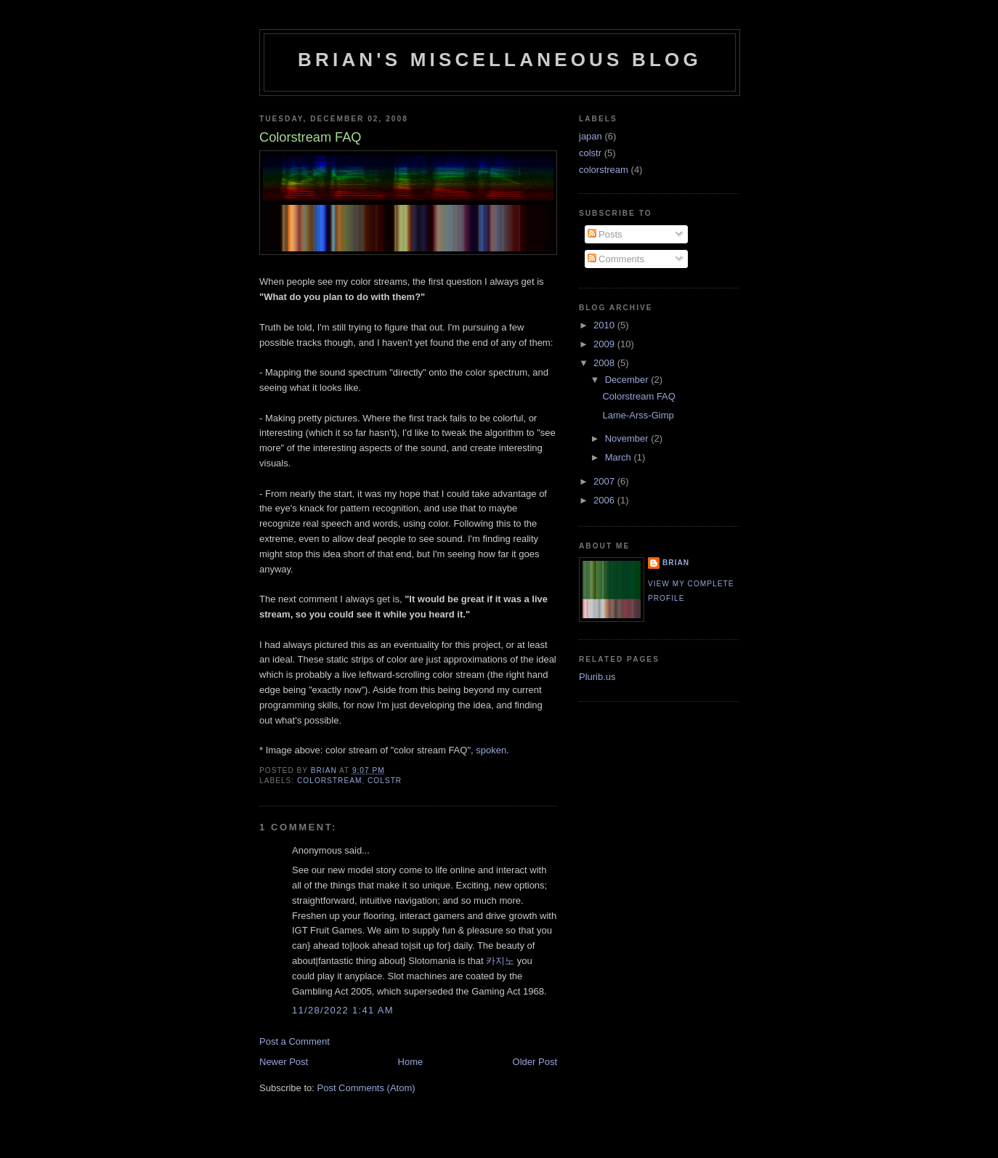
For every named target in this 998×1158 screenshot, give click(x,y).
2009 (605, 344)
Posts (605, 234)
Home (410, 1061)
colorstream (329, 781)
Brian (675, 563)
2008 (605, 362)
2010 (605, 325)
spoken (491, 750)
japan (590, 136)
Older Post (535, 1061)
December (628, 379)
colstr (385, 781)
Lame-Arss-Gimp (637, 415)
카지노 (500, 960)
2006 (605, 500)
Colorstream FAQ (638, 396)
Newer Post (283, 1061)
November (628, 438)
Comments (616, 259)
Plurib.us (597, 676)
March (619, 457)
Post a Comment (294, 1041)
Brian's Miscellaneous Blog (500, 59)
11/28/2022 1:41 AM (343, 1010)
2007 (605, 481)
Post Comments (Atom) (366, 1087)
